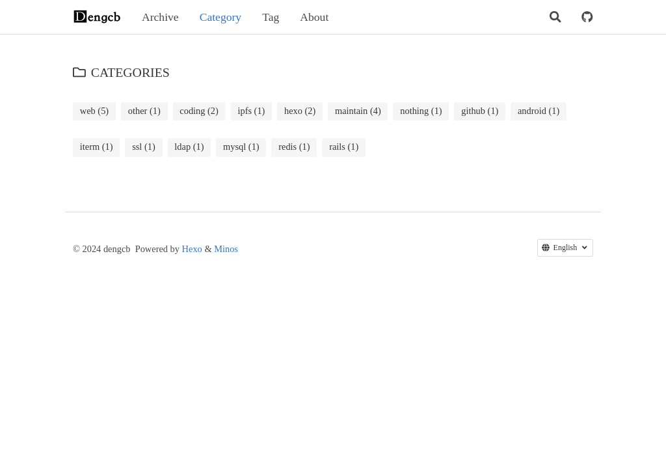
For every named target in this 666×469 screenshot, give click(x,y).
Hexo (192, 249)
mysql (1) (241, 146)
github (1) (479, 111)
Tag (270, 16)
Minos (226, 249)
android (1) (538, 111)
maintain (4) (358, 111)
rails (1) (343, 146)
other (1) (144, 111)
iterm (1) (96, 146)
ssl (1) (143, 146)
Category (221, 16)
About (314, 16)
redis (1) (294, 146)
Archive (160, 16)
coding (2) (199, 111)
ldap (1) (189, 146)
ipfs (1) (251, 111)
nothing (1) (421, 111)
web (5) (94, 111)
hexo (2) (299, 111)
